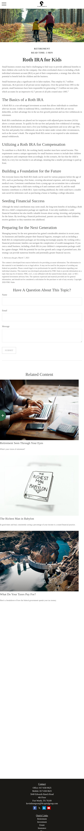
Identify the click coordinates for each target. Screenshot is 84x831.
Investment (42, 822)
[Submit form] (9, 350)
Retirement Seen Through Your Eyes (21, 443)
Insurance (42, 828)
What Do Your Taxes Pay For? (18, 594)
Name (4, 295)
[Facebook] (35, 808)
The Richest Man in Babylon (17, 518)
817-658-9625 (45, 788)
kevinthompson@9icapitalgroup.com (42, 803)
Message (5, 326)
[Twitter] (39, 808)
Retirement (42, 819)
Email (4, 310)
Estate (42, 825)
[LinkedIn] (44, 808)
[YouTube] (49, 808)
